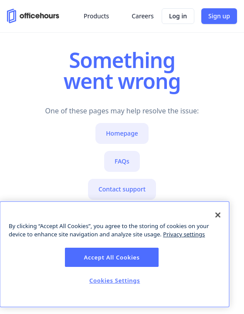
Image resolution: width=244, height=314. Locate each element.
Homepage (122, 133)
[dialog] (114, 254)
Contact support (122, 189)
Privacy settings (184, 234)
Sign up (219, 16)
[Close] (217, 215)
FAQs (122, 161)
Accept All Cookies (112, 257)
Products (96, 16)
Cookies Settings (114, 280)
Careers (142, 16)
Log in (178, 16)
